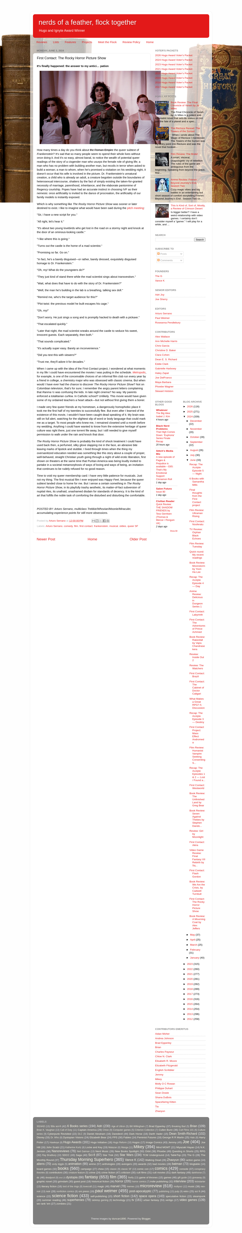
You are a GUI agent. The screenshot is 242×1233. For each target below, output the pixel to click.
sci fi (197, 1191)
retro (186, 1191)
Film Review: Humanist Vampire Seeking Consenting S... (197, 755)
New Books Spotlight (127, 1151)
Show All (173, 531)
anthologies (108, 1164)
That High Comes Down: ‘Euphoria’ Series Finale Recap (165, 436)
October (195, 437)
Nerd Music (102, 1151)
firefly (131, 1177)
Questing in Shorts (182, 1151)
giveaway (197, 1177)
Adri (99, 1126)
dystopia (72, 1177)
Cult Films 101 (186, 1130)
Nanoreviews (61, 1151)
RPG (202, 1151)
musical (113, 526)
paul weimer (106, 1190)
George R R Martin (173, 1137)
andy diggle (58, 1164)
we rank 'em (43, 1203)
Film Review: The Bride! (184, 154)
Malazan (112, 1147)
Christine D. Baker (165, 350)
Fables (127, 1137)
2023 (190, 964)
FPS (114, 1137)
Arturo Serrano (54, 526)
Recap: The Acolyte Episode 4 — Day (197, 582)
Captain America (87, 1129)
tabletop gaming (100, 1200)
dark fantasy (179, 1172)
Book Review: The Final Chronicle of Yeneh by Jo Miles (185, 105)
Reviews (41, 42)
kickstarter (200, 1181)
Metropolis (138, 372)
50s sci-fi (56, 1126)
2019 (190, 984)
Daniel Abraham (96, 1133)
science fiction (65, 1195)
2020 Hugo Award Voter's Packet (174, 73)
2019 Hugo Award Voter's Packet (174, 77)
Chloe (106, 1130)
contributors (56, 1172)
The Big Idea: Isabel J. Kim (163, 415)
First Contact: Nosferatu (197, 523)
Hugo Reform (120, 1142)
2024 (190, 416)
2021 (190, 974)
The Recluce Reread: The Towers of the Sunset (185, 130)
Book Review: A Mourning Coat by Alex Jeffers (197, 922)
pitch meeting (135, 208)
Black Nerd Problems (163, 427)
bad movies (159, 1164)
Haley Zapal (162, 373)
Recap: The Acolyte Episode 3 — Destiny (197, 718)
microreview (151, 1185)
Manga (124, 1147)
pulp (177, 1191)
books (63, 1168)
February (195, 949)
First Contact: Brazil (197, 675)
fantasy (91, 1177)
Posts (162, 253)
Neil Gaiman (83, 1151)
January (195, 957)
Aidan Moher (162, 1033)
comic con (143, 1169)
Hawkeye (54, 1142)
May (193, 934)
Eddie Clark (161, 364)
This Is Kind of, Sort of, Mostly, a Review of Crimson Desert (188, 207)
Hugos (136, 1142)
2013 (190, 1014)
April (193, 939)
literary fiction (49, 1186)
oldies (122, 526)
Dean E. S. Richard (166, 359)
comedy (68, 526)
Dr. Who (55, 1137)
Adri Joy (159, 294)
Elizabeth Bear (98, 1137)
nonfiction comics (65, 1191)
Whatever (162, 410)
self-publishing (98, 1196)
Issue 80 (160, 491)
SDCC (65, 1155)
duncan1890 (119, 1218)
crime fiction (108, 1172)
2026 (190, 406)
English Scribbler (164, 1070)
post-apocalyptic (140, 1191)
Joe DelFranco (163, 377)
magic (100, 1186)
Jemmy (159, 1074)
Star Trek (108, 1155)
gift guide (182, 1177)
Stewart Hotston (164, 391)
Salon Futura (164, 488)
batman (177, 1163)
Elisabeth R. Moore (166, 1061)
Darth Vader (156, 1133)
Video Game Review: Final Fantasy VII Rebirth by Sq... (197, 858)
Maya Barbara (163, 382)
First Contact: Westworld (197, 787)
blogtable (195, 1164)
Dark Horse (136, 1133)
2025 (190, 411)
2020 (190, 979)
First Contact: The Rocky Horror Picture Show (197, 905)
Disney (41, 1137)
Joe (186, 1141)
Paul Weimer (162, 318)
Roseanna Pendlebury (168, 322)
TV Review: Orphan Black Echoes (196, 534)
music (191, 1186)
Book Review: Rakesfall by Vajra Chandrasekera (197, 643)
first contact (85, 526)
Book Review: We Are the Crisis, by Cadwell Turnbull (197, 887)
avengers (126, 1164)
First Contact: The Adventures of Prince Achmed (197, 625)
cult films (141, 1172)
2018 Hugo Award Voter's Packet (174, 82)
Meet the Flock (107, 42)
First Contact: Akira (197, 844)
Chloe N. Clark (163, 1056)
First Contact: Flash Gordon (197, 873)
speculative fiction (176, 1196)
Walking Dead (153, 1160)
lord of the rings (71, 1186)
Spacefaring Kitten (165, 1102)
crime (92, 1172)
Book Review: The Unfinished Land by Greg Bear (197, 799)
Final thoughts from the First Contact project (196, 497)
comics (161, 1168)
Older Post (138, 539)
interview (180, 1181)
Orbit (148, 1151)
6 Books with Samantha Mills (197, 481)
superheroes (75, 1199)
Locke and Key (93, 1147)
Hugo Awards (72, 1142)
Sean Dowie (162, 1092)
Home (150, 42)
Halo (192, 1137)
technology (119, 1200)
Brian (158, 1047)
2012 (190, 1019)
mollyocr (178, 1186)
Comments (165, 260)
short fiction (121, 1196)
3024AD (41, 1126)
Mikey (158, 1079)
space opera (147, 1196)
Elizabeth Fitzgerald (166, 1065)
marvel (115, 1186)
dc (38, 1177)
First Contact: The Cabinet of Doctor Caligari (197, 687)
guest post (80, 1181)
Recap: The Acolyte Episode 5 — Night (197, 469)
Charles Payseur (164, 1051)
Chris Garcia (162, 345)
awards (142, 1164)
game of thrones (148, 1177)
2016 (190, 999)
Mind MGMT (163, 1147)
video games (188, 1199)
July (192, 455)
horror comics (139, 1181)
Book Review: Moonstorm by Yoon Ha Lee (197, 567)
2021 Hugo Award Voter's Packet (174, 69)
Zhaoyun (160, 1111)
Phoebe (161, 1151)
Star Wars (126, 1155)
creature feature (77, 1172)
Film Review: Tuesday (197, 545)
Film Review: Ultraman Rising (197, 513)
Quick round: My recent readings (197, 554)
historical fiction (100, 1181)
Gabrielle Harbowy (165, 368)
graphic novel (44, 1181)
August (194, 450)
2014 (190, 1009)
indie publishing (159, 1181)
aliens (41, 1163)
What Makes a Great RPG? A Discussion (197, 703)
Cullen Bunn (166, 1129)
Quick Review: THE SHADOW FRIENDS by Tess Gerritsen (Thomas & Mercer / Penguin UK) (165, 514)
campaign (86, 1169)
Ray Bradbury (49, 1155)
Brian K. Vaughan (46, 1130)
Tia (157, 1106)
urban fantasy (151, 1200)
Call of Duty (66, 1130)
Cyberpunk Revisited (59, 1133)
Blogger (146, 1218)
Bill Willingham (137, 1126)
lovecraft (87, 1186)
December (196, 420)
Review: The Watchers (197, 667)
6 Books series (77, 1126)
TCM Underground (153, 1155)
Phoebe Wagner (164, 386)
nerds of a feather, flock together (87, 22)
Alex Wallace (162, 336)
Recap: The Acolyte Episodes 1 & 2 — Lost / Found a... (197, 774)
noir (48, 1191)
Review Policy (131, 42)
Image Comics (154, 1142)
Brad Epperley (163, 1042)
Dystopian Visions (73, 1137)
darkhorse (197, 1172)
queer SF (133, 526)
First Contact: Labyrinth (197, 613)
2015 (190, 1004)
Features (70, 42)
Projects (87, 42)
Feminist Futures (146, 1137)
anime (92, 1164)
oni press (83, 1191)
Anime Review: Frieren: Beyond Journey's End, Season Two (184, 182)
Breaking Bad (179, 1126)
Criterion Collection (144, 1130)
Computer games (122, 1130)
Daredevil (117, 1133)
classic (113, 1169)
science (41, 1196)
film (76, 526)
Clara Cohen (162, 354)
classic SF (126, 1169)
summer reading (51, 1200)
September (196, 442)
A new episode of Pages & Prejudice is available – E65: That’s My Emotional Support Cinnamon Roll (165, 468)
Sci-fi (91, 1155)
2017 (190, 994)
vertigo (169, 1200)
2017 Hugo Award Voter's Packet (174, 87)
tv (133, 1199)
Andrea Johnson (164, 1038)
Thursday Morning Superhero (86, 1159)
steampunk (199, 1196)
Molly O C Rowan (165, 1083)
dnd (61, 1177)
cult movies (159, 1172)
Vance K (160, 280)
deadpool (50, 1177)
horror (119, 1181)
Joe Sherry (161, 299)
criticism (125, 1172)
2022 (190, 969)
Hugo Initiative (99, 1142)
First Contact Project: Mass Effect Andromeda (197, 735)
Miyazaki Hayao (185, 1147)
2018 (190, 989)
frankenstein (101, 526)
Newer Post (46, 539)
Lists (56, 42)
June (193, 460)
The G (158, 276)
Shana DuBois (163, 1097)
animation (74, 1163)
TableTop (176, 1155)
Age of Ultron (118, 1126)
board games (44, 1169)
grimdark (63, 1181)
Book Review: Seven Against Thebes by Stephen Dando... (197, 818)
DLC (80, 1134)
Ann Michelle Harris (166, 341)
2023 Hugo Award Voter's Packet (174, 64)
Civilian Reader (165, 501)
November (196, 428)
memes (131, 1186)
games (168, 1177)
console (183, 1169)
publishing (164, 1191)
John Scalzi (52, 1147)
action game (193, 1160)
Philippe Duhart (164, 1088)
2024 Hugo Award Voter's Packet (174, 59)
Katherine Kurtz (73, 1147)
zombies (61, 1203)
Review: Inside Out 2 (197, 657)
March (194, 944)
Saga (79, 1155)
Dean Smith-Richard (183, 1133)
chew (101, 1169)
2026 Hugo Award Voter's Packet (174, 55)
